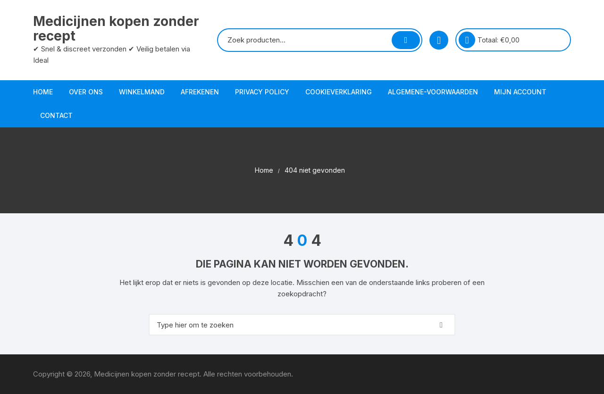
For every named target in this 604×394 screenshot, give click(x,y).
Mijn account (520, 92)
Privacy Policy (262, 92)
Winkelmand (142, 92)
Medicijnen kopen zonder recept (116, 28)
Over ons (86, 92)
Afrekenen (200, 92)
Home (43, 92)
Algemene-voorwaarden (433, 92)
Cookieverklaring (338, 92)
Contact (56, 115)
